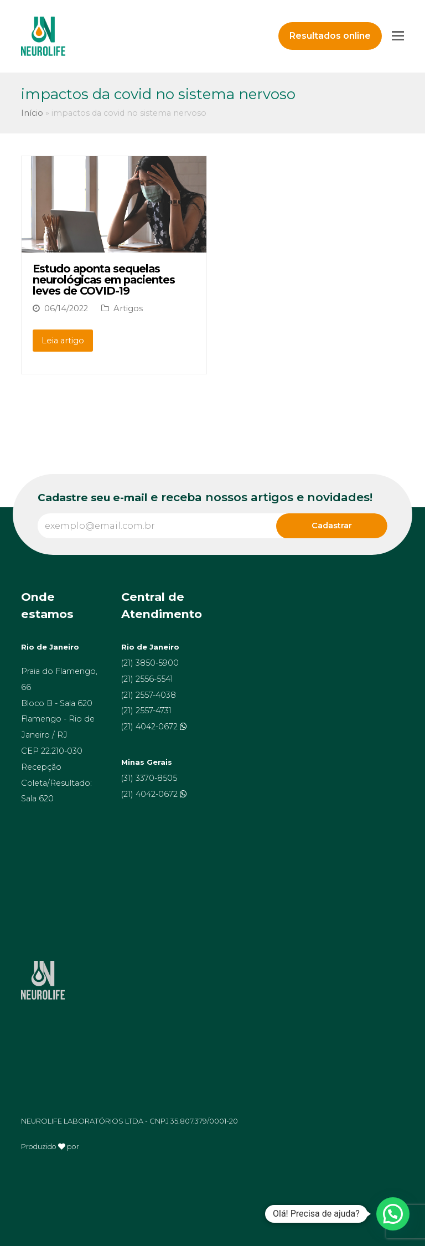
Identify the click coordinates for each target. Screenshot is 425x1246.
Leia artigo (63, 341)
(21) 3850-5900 (150, 663)
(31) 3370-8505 (149, 778)
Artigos (128, 308)
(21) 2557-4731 (146, 710)
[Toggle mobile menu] (398, 36)
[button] (393, 1213)
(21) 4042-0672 (150, 727)
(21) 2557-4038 (148, 695)
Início (32, 113)
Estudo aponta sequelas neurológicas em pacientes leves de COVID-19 (104, 279)
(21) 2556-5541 (147, 679)
